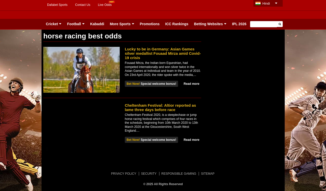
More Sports (120, 24)
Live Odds (105, 5)
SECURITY (149, 173)
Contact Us (82, 5)
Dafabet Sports (57, 5)
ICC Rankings (176, 24)
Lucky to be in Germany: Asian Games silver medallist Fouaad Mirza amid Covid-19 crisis (163, 53)
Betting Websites (208, 24)
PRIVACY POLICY (123, 173)
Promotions (150, 24)
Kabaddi (97, 24)
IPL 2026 (239, 24)
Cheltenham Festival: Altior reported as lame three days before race (160, 107)
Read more (191, 84)
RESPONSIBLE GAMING (178, 173)
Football (74, 24)
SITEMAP (207, 173)
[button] (280, 24)
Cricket (52, 24)
